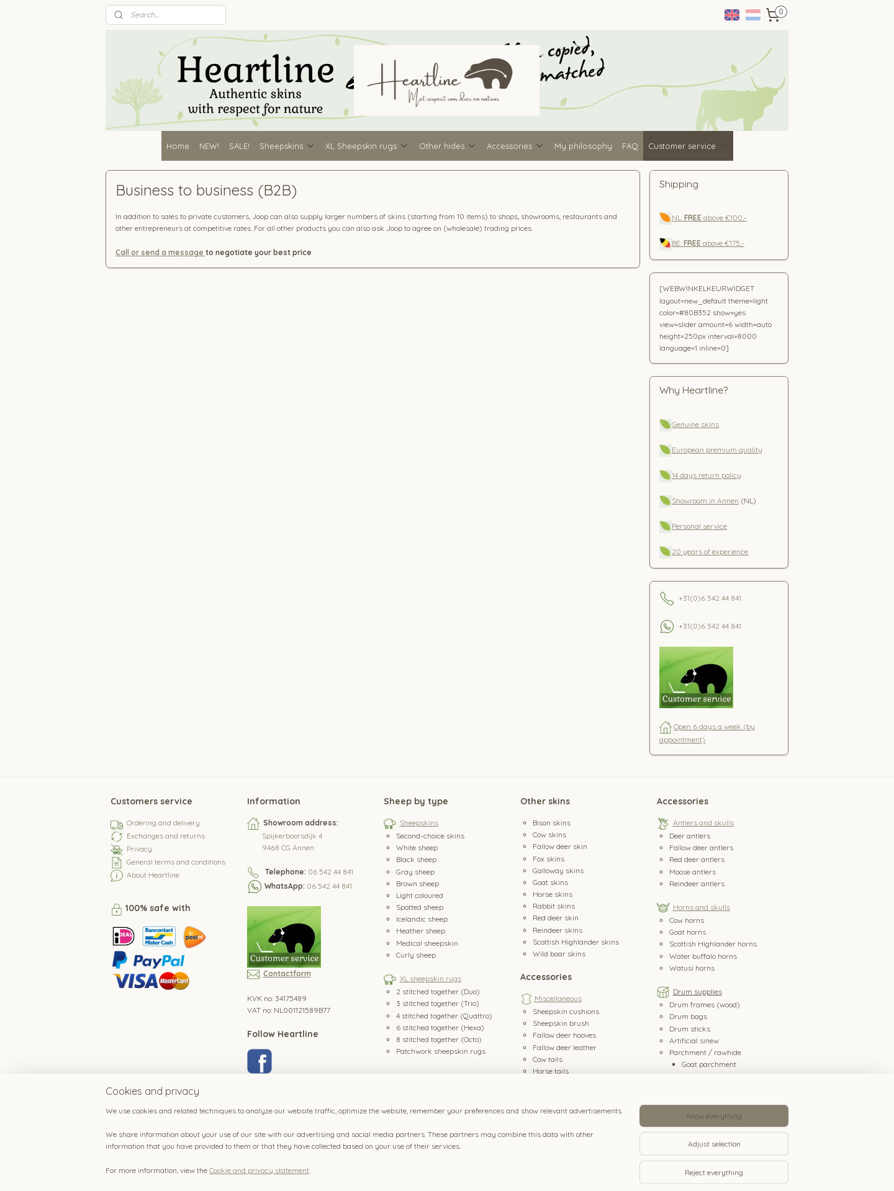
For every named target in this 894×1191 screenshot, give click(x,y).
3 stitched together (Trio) (437, 1003)
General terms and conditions (176, 861)
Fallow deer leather (565, 1047)
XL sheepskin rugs (430, 978)
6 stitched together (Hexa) (440, 1027)
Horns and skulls (701, 907)
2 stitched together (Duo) (438, 991)
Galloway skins (558, 870)
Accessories (515, 146)
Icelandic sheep (422, 919)
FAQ (630, 146)
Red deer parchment (716, 1100)
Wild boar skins (559, 953)
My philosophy (583, 146)
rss (444, 1168)
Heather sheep (420, 930)
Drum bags (688, 1016)
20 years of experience (710, 551)
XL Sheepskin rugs (367, 146)
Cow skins (549, 834)
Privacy (139, 848)
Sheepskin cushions (566, 1011)
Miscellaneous (558, 998)
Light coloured (419, 895)
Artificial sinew (694, 1040)
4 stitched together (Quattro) (444, 1015)
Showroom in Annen (705, 500)
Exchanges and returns (166, 835)
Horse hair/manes (564, 1082)
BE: (678, 243)
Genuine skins (695, 424)
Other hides (448, 146)
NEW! (209, 146)
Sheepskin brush (561, 1023)
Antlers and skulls (703, 822)
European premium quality (717, 449)
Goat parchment (709, 1064)
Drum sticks (689, 1028)
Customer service (688, 146)
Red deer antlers (697, 859)
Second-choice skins (430, 835)
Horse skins (552, 894)
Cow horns (686, 920)
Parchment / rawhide (705, 1052)
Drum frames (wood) (704, 1004)
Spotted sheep (419, 907)
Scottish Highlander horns (713, 943)
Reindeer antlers (697, 883)
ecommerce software (489, 1168)
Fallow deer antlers (701, 847)
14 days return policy (706, 475)
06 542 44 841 (330, 871)
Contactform (287, 973)
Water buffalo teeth (565, 1094)
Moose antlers (692, 871)
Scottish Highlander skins (576, 941)
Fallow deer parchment (720, 1076)
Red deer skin (556, 917)
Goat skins (550, 882)
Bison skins (552, 822)
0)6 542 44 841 (717, 597)
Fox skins (548, 858)
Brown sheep (417, 883)
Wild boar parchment (718, 1087)
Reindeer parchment (716, 1123)
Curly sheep (416, 955)
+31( (686, 597)
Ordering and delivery (163, 822)
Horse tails (551, 1071)
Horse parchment (711, 1112)
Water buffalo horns (703, 956)
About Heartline (153, 874)
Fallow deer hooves (564, 1035)
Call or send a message (160, 252)
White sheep (417, 847)
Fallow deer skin (560, 846)
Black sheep (416, 859)
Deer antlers (689, 835)
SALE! (239, 146)
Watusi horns (692, 968)
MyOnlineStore (593, 1168)
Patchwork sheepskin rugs (440, 1051)
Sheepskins (287, 146)
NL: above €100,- (709, 217)
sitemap (421, 1168)
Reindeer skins (557, 930)
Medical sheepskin (427, 943)
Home (177, 146)
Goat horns (687, 932)
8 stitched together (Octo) (439, 1039)
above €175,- (714, 243)
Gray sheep (415, 871)
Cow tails (547, 1059)
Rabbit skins (554, 905)
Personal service (699, 526)
